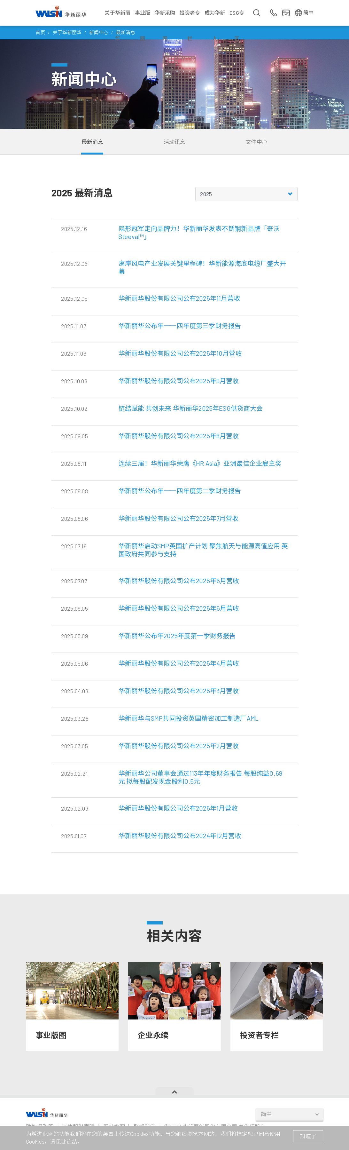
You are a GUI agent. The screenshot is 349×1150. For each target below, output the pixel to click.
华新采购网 (165, 18)
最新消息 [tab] (92, 142)
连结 (71, 1141)
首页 (40, 32)
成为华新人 (215, 18)
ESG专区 (236, 18)
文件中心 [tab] (256, 141)
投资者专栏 (190, 18)
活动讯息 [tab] (175, 142)
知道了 (308, 1136)
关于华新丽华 (117, 18)
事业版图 (143, 18)
